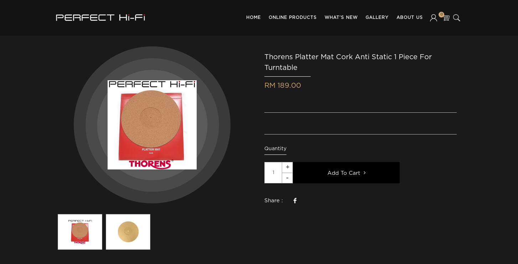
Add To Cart (346, 172)
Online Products (293, 18)
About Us (410, 18)
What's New (341, 18)
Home (253, 18)
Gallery (377, 18)
